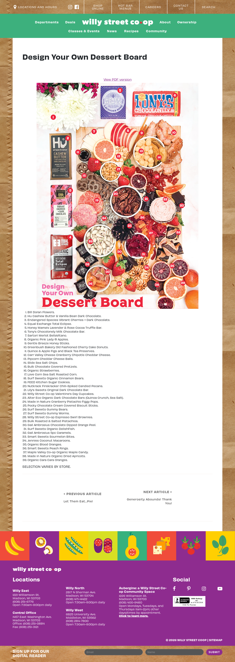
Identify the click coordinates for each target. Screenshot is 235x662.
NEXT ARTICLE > (157, 491)
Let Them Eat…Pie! (78, 501)
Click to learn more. (133, 616)
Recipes (131, 31)
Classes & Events (84, 31)
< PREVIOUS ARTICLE (82, 493)
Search (209, 7)
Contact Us (181, 7)
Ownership (186, 22)
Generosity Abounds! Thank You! (149, 501)
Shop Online (98, 7)
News (112, 31)
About (165, 22)
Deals (70, 22)
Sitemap (215, 640)
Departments (47, 22)
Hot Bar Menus (125, 7)
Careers (153, 7)
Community (156, 31)
